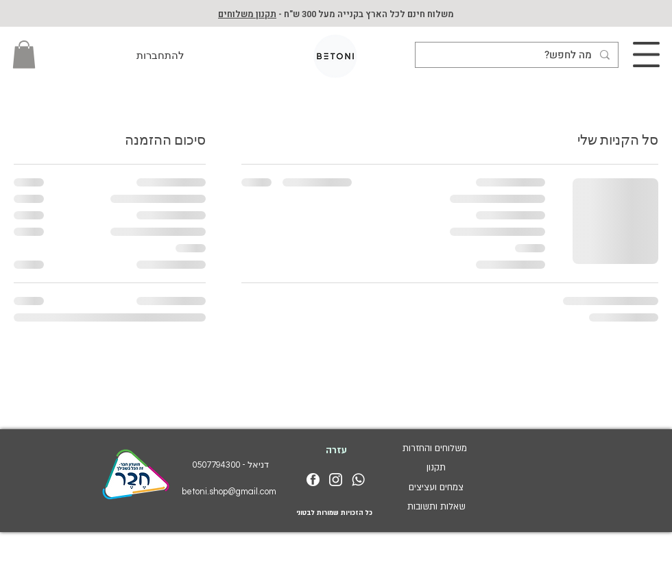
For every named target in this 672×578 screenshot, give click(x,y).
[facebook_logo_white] (313, 479)
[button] (24, 54)
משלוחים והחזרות (436, 448)
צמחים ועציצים (436, 487)
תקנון (436, 467)
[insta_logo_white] (335, 479)
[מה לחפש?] (518, 55)
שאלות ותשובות (436, 507)
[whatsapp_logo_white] (358, 479)
